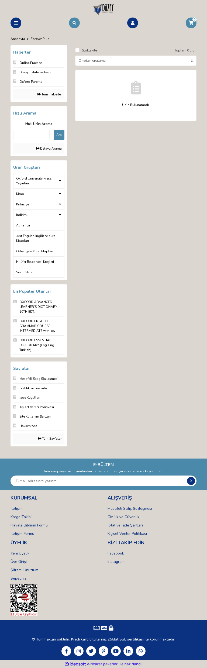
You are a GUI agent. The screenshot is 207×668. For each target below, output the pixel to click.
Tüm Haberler (49, 94)
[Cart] (191, 23)
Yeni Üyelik (20, 553)
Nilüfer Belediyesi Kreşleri (35, 262)
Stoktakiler (90, 50)
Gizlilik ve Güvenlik (123, 516)
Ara (59, 135)
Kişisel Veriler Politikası (127, 533)
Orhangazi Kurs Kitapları (34, 251)
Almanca (23, 225)
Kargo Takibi (21, 516)
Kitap (20, 194)
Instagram (116, 561)
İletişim (17, 508)
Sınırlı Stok (24, 272)
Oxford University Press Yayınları (34, 180)
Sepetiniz (18, 578)
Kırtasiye (22, 204)
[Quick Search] (31, 135)
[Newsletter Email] (103, 481)
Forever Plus (40, 39)
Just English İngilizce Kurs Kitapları (35, 238)
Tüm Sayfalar (50, 438)
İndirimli (22, 215)
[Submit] (191, 481)
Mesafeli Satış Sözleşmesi (130, 508)
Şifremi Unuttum (24, 570)
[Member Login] (132, 23)
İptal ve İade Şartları (125, 525)
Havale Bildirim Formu (29, 525)
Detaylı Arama (49, 148)
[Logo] (103, 9)
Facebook (116, 553)
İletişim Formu (22, 533)
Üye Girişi (19, 561)
